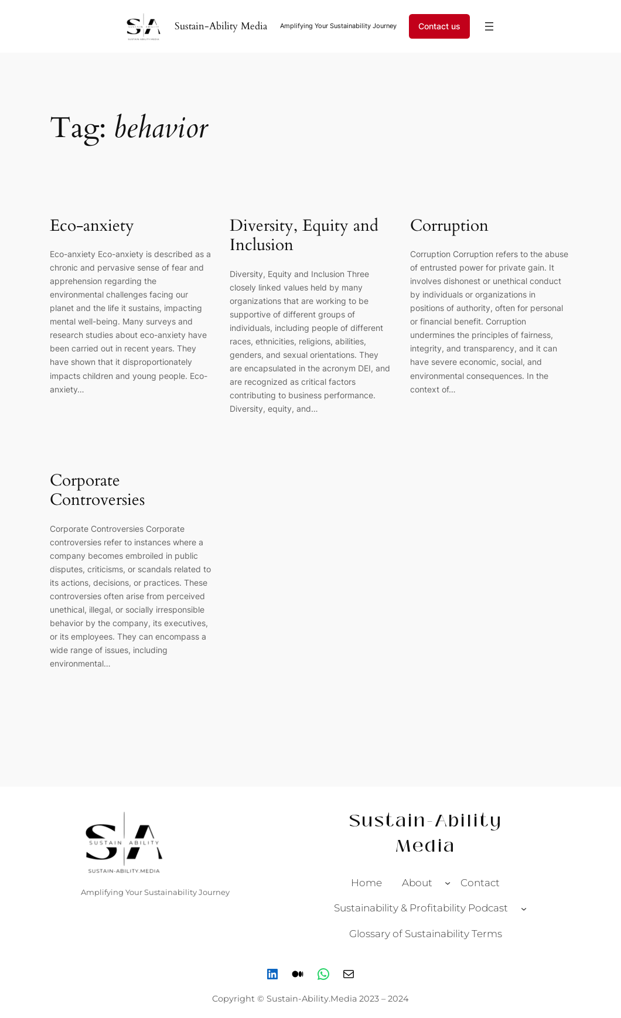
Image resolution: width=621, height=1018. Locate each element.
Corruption (449, 226)
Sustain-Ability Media (221, 26)
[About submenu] (448, 883)
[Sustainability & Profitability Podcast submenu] (524, 908)
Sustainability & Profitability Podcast (421, 908)
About (417, 883)
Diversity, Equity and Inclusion (304, 235)
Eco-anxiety (92, 226)
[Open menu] (489, 26)
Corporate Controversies (97, 490)
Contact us (439, 26)
